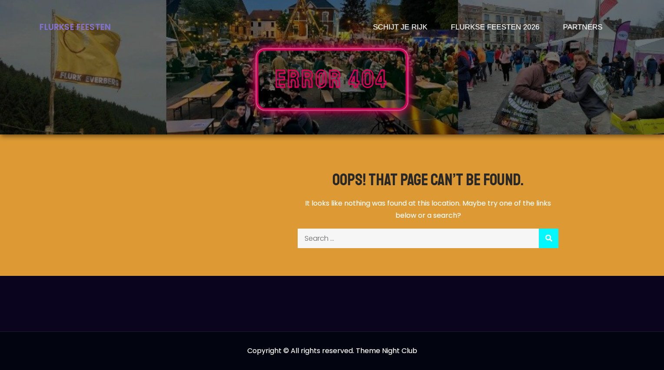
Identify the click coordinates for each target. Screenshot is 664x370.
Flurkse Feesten (75, 27)
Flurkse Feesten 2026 (495, 27)
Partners (583, 27)
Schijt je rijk (400, 27)
